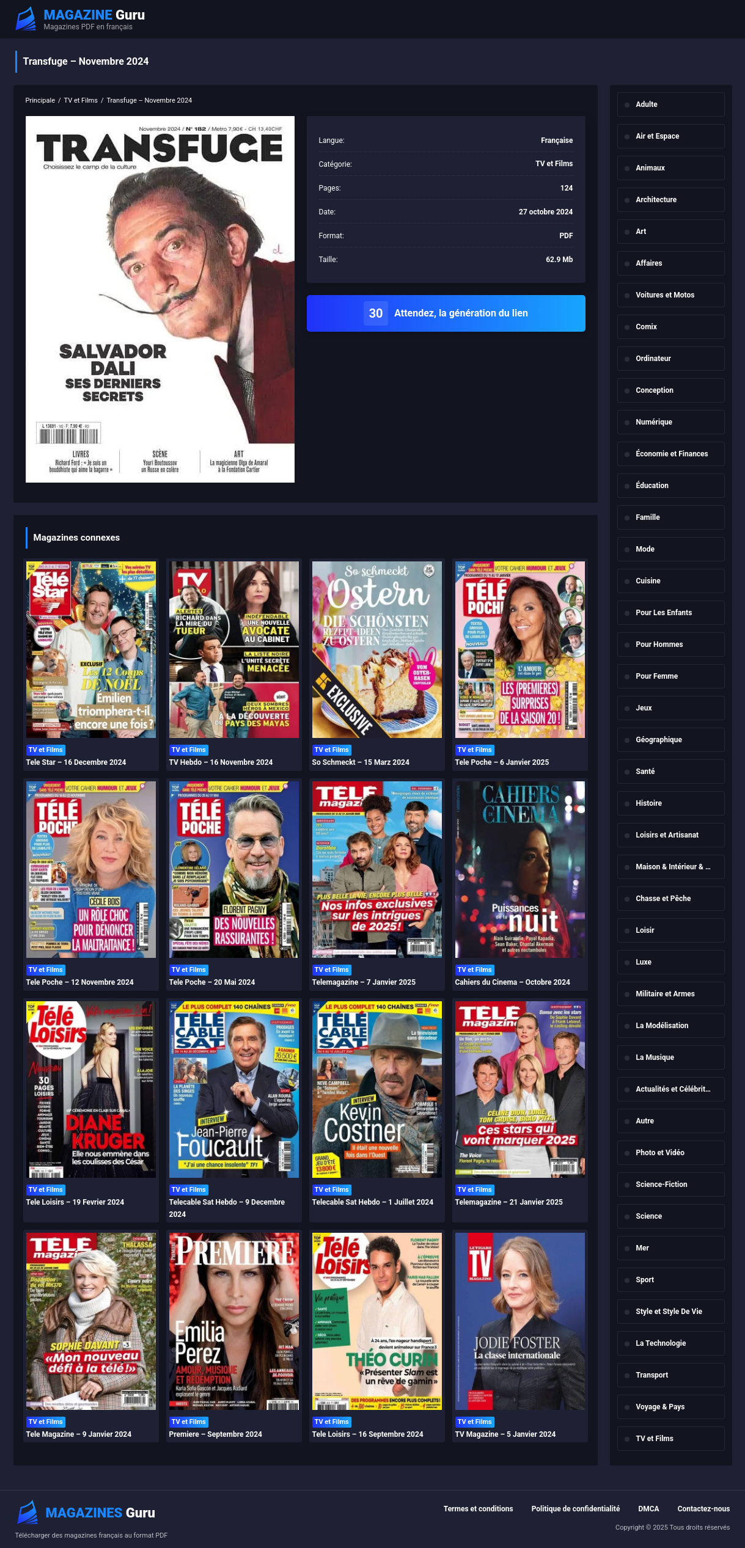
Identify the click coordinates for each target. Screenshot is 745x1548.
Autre (645, 1121)
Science (649, 1216)
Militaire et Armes (665, 994)
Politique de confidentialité (576, 1509)
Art (641, 231)
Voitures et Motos (665, 295)
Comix (646, 327)
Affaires (649, 263)
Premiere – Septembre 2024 (215, 1434)
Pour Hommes (659, 644)
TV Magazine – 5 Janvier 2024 (505, 1434)
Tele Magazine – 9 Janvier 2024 (79, 1434)
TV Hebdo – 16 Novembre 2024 (221, 762)
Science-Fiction (662, 1184)
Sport (645, 1280)
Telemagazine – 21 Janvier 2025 (509, 1202)
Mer (642, 1248)
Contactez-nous (704, 1509)
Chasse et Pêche (663, 898)
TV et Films (654, 1438)
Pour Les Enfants (664, 612)
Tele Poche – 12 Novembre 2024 (80, 982)
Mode (645, 549)
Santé (645, 771)
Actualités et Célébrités (674, 1089)
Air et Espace (658, 136)
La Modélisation (662, 1025)
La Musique (655, 1057)
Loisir (645, 930)
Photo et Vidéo (660, 1152)
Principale (41, 100)
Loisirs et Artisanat (667, 835)
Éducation (652, 485)
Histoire (649, 803)
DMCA (648, 1509)
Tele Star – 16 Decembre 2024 (76, 762)
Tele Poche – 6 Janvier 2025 (502, 762)
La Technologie (661, 1343)
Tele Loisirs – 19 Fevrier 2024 (75, 1202)
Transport (652, 1375)
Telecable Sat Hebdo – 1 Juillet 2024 (373, 1202)
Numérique (654, 422)
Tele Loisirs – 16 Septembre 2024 (368, 1434)
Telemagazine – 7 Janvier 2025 (364, 982)
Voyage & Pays (660, 1407)
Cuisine (648, 581)
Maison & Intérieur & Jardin (680, 867)
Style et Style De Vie (669, 1311)
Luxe (644, 962)
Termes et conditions (478, 1509)
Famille (648, 517)
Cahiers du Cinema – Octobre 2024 (512, 982)
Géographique (659, 740)
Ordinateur (653, 358)
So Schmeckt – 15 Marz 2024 (360, 762)
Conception (655, 390)
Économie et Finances (672, 454)
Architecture (656, 199)
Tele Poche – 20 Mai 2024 (212, 982)
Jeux (644, 708)
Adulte (647, 104)
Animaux (650, 168)
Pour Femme (657, 676)
